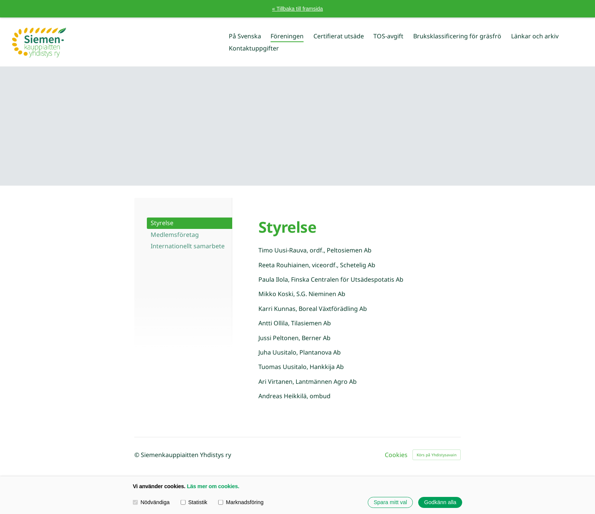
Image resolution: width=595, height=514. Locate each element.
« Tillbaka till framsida (297, 9)
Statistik (194, 502)
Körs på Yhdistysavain (436, 454)
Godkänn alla (440, 502)
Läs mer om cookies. (213, 486)
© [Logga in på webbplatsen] (137, 455)
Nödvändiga (151, 502)
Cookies (396, 455)
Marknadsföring (240, 502)
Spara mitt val (390, 502)
